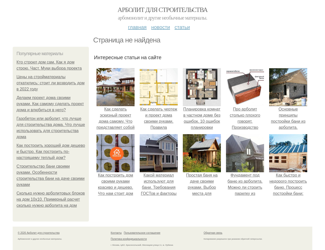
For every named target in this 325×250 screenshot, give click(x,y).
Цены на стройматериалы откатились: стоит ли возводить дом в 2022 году (51, 83)
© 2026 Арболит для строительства (39, 232)
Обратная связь (213, 232)
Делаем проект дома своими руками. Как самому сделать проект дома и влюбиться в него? (50, 104)
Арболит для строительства (162, 9)
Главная (137, 27)
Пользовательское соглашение (142, 232)
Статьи (182, 27)
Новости (160, 27)
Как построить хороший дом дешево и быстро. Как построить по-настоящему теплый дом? (51, 151)
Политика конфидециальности (129, 239)
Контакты (116, 232)
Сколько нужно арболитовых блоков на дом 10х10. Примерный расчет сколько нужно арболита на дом (51, 199)
